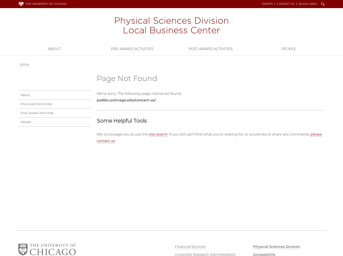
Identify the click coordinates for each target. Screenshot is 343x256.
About (54, 49)
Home (24, 64)
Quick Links (308, 4)
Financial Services (190, 247)
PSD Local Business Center (171, 26)
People (289, 49)
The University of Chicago (46, 3)
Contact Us (285, 4)
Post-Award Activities (211, 49)
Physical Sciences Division (276, 247)
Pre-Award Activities (132, 49)
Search (323, 4)
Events (267, 4)
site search (158, 134)
